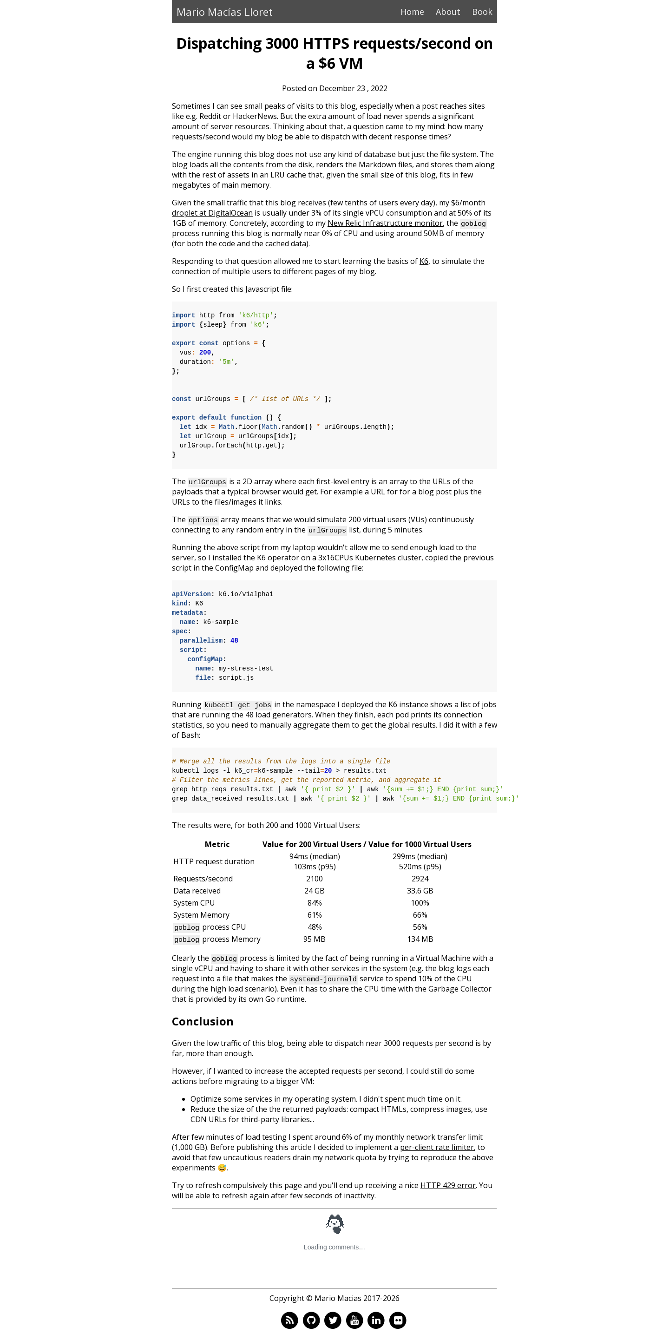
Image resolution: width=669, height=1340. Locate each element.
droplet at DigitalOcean (212, 213)
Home (412, 11)
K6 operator (278, 557)
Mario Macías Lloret (225, 12)
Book (482, 11)
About (448, 11)
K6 (424, 261)
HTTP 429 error (448, 1185)
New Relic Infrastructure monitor (385, 223)
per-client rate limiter (437, 1147)
